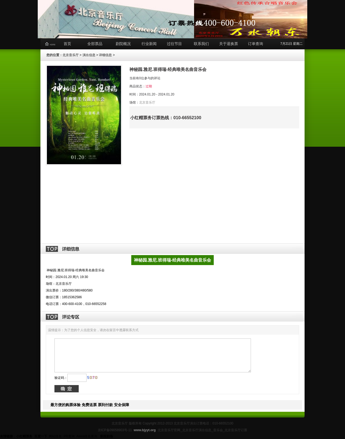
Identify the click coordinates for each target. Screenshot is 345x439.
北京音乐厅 (71, 55)
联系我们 (201, 44)
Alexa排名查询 (87, 436)
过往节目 (174, 44)
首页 (67, 44)
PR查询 (69, 436)
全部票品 (94, 44)
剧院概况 (123, 44)
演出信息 (88, 55)
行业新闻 (149, 44)
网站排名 (55, 436)
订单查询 (255, 44)
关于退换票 (228, 44)
